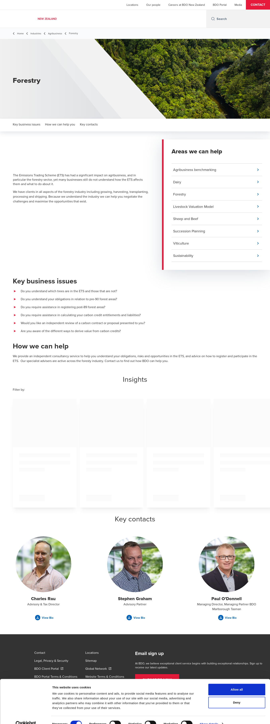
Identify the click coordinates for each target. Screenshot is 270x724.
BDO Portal (220, 5)
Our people (153, 5)
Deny (236, 694)
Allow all (237, 681)
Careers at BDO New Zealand (186, 5)
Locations (132, 5)
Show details (209, 716)
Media (238, 5)
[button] (258, 5)
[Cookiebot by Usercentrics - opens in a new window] (25, 716)
